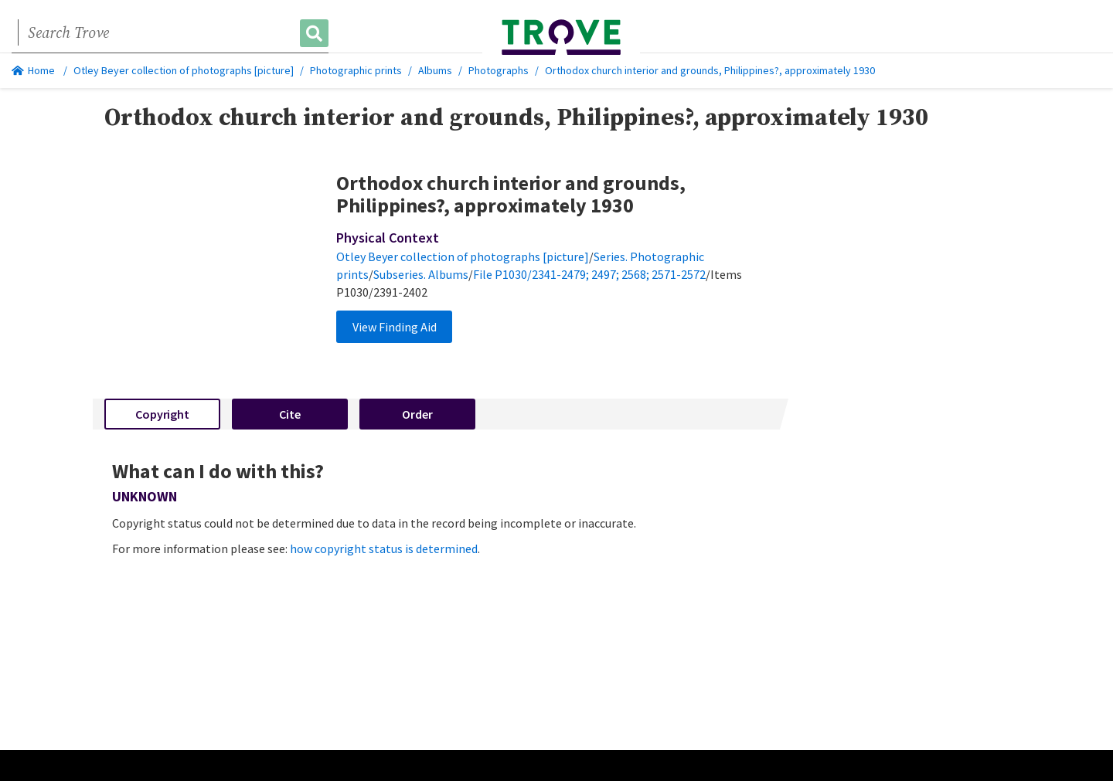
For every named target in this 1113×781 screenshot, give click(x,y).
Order (417, 414)
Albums (435, 70)
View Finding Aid (394, 326)
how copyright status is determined (384, 548)
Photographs (498, 70)
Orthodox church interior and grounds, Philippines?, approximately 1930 (710, 70)
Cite (290, 414)
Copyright (162, 414)
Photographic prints (356, 70)
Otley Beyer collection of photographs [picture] (183, 70)
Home (33, 70)
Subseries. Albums (420, 274)
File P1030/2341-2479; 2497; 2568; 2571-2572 (589, 274)
